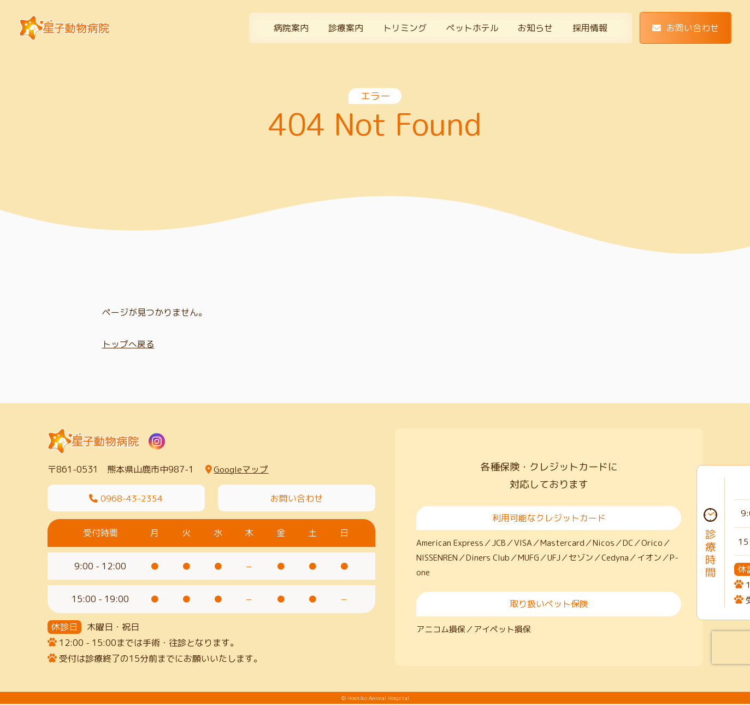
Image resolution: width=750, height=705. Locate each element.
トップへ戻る (128, 344)
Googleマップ (236, 469)
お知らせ (535, 28)
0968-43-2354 (126, 498)
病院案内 (291, 28)
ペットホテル (472, 28)
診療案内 (345, 28)
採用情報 (589, 28)
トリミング (405, 28)
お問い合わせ (685, 28)
